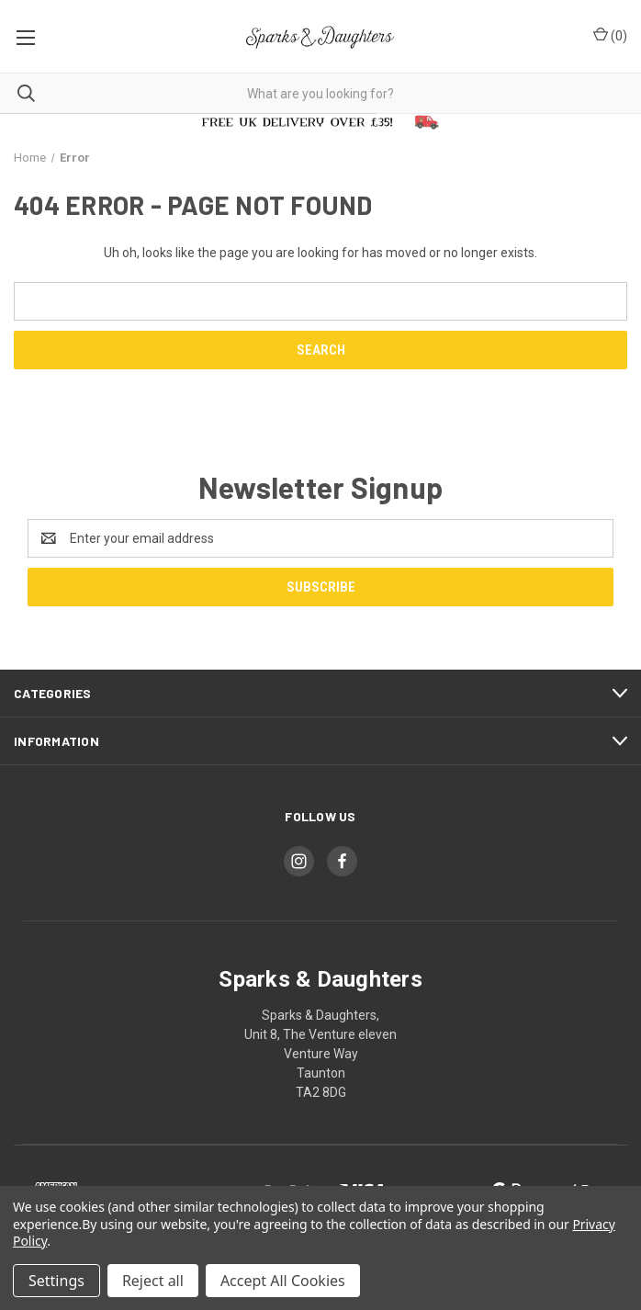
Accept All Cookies (282, 1280)
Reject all (153, 1280)
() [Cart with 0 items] (610, 35)
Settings (56, 1280)
